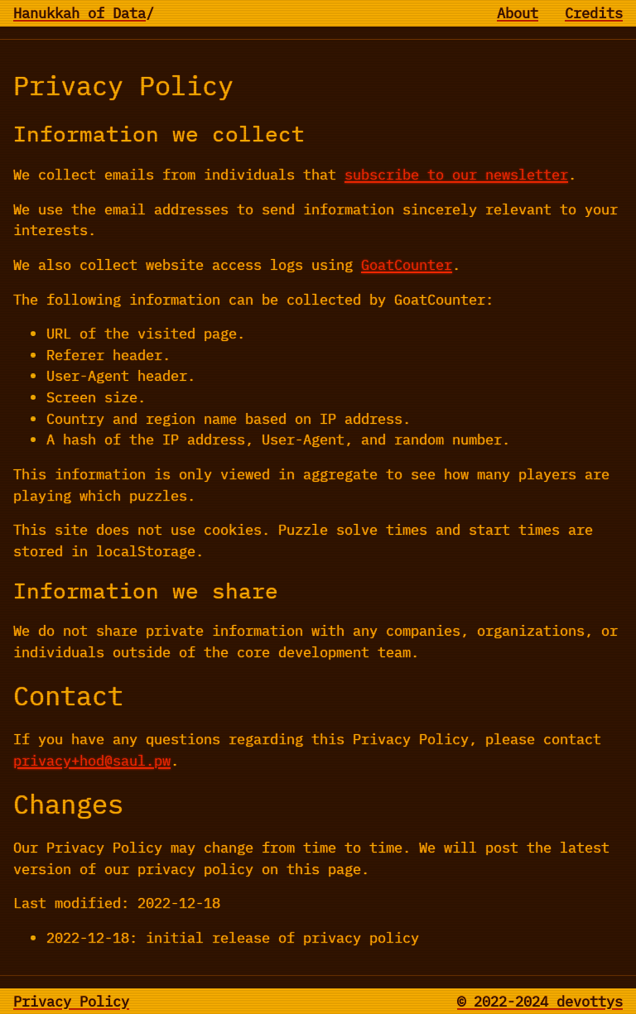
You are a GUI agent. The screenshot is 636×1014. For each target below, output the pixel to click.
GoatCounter (406, 264)
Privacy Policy (71, 1001)
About (517, 12)
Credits (594, 12)
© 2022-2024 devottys (540, 1001)
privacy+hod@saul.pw (92, 760)
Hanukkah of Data (79, 12)
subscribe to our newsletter (456, 174)
